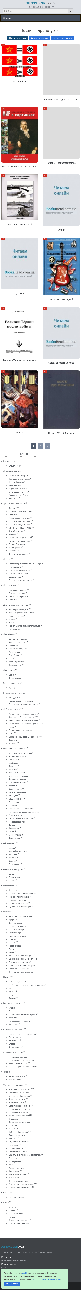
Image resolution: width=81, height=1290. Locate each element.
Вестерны (13, 890)
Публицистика (15, 629)
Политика (13, 805)
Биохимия (13, 766)
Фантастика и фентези (13, 1085)
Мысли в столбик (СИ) (20, 224)
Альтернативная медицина (20, 753)
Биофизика (13, 763)
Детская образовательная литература (25, 563)
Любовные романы (11, 709)
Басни (11, 874)
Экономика (13, 498)
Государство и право (17, 779)
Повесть (12, 942)
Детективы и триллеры (13, 503)
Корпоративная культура (19, 479)
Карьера (12, 861)
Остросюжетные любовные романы (24, 723)
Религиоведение (16, 815)
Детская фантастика (17, 590)
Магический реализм (18, 936)
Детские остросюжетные (19, 570)
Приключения (9, 885)
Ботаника (13, 769)
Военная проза (15, 923)
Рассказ (12, 949)
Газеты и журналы (16, 981)
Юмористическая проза (19, 1220)
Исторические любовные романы (23, 714)
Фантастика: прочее (17, 1174)
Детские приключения (18, 573)
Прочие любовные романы (20, 730)
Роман (11, 952)
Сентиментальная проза (19, 962)
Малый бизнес (15, 485)
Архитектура (14, 1079)
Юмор (6, 1202)
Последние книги (17, 37)
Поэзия (12, 880)
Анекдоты (13, 1207)
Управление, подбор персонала (22, 495)
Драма (11, 675)
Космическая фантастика (19, 1122)
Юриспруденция (16, 835)
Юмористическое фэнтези (20, 1187)
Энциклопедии (15, 1047)
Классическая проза (17, 929)
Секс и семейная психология (21, 818)
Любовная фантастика (18, 1132)
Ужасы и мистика (16, 1168)
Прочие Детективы (17, 544)
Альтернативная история (19, 1089)
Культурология (15, 789)
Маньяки (12, 534)
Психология (14, 864)
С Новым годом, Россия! (61, 362)
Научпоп (12, 622)
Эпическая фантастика (18, 1181)
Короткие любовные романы (21, 717)
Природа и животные (18, 900)
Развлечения (14, 652)
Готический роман (16, 1102)
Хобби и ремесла (16, 661)
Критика (12, 619)
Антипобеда (19, 81)
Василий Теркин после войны (19, 360)
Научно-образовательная (14, 748)
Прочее (6, 977)
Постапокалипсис (16, 1148)
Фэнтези (12, 1177)
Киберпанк (13, 1119)
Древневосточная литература (21, 1060)
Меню (7, 18)
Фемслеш (13, 740)
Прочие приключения (18, 903)
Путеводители (15, 1037)
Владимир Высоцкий (61, 299)
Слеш (11, 733)
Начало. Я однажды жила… (61, 162)
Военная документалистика (21, 612)
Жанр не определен (12, 683)
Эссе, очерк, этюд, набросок (21, 972)
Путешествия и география (20, 906)
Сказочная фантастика (18, 1151)
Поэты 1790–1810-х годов (61, 433)
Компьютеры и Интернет (14, 693)
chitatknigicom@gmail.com (15, 1260)
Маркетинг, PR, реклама (19, 488)
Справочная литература (13, 1029)
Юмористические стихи (19, 1223)
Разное (12, 688)
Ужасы (11, 1164)
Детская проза (15, 567)
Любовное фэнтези (17, 1135)
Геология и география (18, 776)
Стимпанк (13, 1158)
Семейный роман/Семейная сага (23, 959)
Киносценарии (15, 678)
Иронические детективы (19, 518)
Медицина (13, 795)
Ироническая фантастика (19, 1109)
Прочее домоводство (18, 648)
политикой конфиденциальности (46, 1278)
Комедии (12, 1210)
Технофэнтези (15, 1161)
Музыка (12, 991)
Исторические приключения (21, 893)
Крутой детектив (16, 531)
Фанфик (12, 998)
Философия (14, 828)
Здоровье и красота (17, 642)
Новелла (12, 939)
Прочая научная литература (21, 808)
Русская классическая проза (21, 955)
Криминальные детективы (20, 528)
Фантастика (14, 1171)
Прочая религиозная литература (23, 1014)
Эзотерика (13, 1024)
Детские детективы (17, 593)
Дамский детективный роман (21, 511)
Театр (11, 995)
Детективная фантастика (19, 1106)
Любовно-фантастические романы (23, 720)
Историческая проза (17, 926)
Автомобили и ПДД (17, 1076)
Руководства (14, 1040)
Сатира (12, 1217)
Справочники (14, 1044)
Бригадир (19, 293)
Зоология (13, 785)
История (12, 857)
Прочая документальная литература (24, 626)
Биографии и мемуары (18, 609)
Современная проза (17, 968)
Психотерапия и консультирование (24, 812)
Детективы (13, 514)
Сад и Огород (14, 655)
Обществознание (16, 799)
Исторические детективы (20, 521)
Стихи (61, 229)
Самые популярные (62, 37)
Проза (6, 911)
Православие (14, 1011)
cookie (25, 1273)
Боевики (12, 508)
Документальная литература (15, 605)
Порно (11, 727)
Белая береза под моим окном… (61, 99)
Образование (9, 843)
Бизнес (12, 848)
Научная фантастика (17, 1141)
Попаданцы (14, 1145)
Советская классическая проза (22, 965)
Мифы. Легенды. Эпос (18, 1063)
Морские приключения (19, 897)
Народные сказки (16, 1197)
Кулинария (13, 645)
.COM (40, 3)
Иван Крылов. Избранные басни (19, 166)
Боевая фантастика (17, 1092)
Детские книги (9, 585)
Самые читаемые (39, 37)
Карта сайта (6, 1267)
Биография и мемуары (18, 851)
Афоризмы (13, 919)
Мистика (12, 1138)
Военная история (16, 772)
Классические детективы (19, 524)
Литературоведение (17, 792)
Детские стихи (15, 577)
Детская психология (17, 782)
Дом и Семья (9, 634)
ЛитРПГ (12, 1128)
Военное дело (9, 461)
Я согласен (13, 1283)
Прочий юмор (15, 1213)
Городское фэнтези (17, 1099)
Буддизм (12, 1008)
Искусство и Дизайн (17, 616)
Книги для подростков (18, 596)
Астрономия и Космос (18, 756)
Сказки (12, 599)
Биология (13, 759)
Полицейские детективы (19, 541)
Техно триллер (15, 547)
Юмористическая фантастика (21, 1184)
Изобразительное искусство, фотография (27, 985)
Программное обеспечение (21, 701)
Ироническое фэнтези (18, 1112)
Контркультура (15, 932)
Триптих (19, 431)
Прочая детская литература (20, 580)
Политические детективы (20, 537)
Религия (12, 1017)
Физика (12, 825)
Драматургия (9, 670)
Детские (7, 559)
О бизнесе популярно (18, 492)
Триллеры (13, 550)
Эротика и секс (15, 665)
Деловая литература (12, 471)
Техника (6, 1072)
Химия (11, 831)
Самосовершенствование (20, 1021)
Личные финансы (16, 482)
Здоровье (13, 854)
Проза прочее (15, 946)
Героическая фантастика (19, 1096)
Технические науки (17, 822)
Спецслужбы (14, 466)
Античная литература (18, 1057)
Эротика (12, 743)
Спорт (11, 658)
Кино (11, 988)
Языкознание (14, 838)
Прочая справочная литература (22, 1034)
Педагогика (14, 802)
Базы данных (14, 697)
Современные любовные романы (23, 737)
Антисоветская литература (20, 916)
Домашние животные (18, 639)
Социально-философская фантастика (25, 1154)
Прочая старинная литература (22, 1066)
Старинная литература (13, 1052)
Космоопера (14, 1125)
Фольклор (7, 1192)
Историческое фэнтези (19, 1115)
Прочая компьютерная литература (23, 704)
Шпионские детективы (18, 554)
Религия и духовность (12, 1003)
